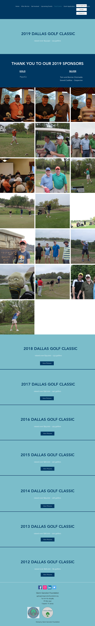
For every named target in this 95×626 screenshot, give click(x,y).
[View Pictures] (47, 363)
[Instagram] (45, 587)
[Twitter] (54, 587)
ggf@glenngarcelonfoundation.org (47, 596)
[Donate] (81, 9)
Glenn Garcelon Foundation (47, 593)
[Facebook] (40, 587)
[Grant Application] (81, 5)
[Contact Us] (81, 13)
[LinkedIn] (49, 587)
